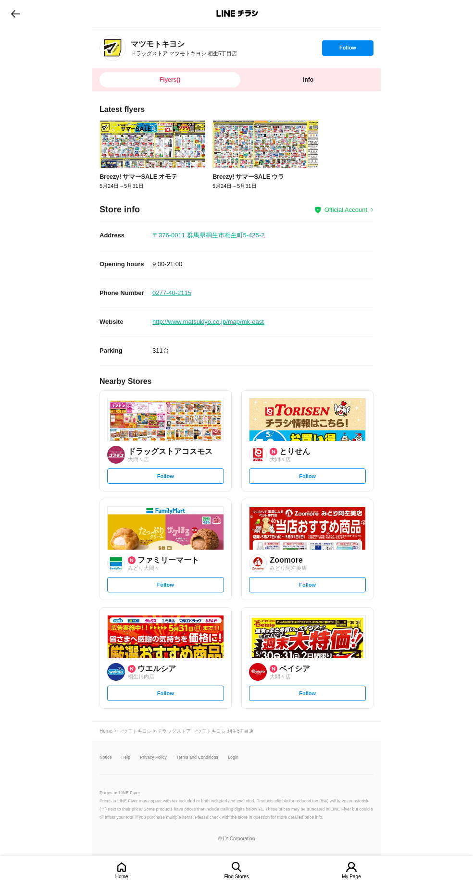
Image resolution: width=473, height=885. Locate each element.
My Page (351, 876)
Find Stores (236, 876)
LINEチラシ (237, 13)
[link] (113, 48)
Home (121, 876)
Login (233, 757)
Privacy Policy (153, 757)
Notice (106, 757)
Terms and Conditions (197, 757)
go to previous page (15, 13)
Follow (347, 50)
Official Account (345, 209)
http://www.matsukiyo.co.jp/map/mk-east (208, 321)
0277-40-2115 (171, 292)
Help (126, 757)
